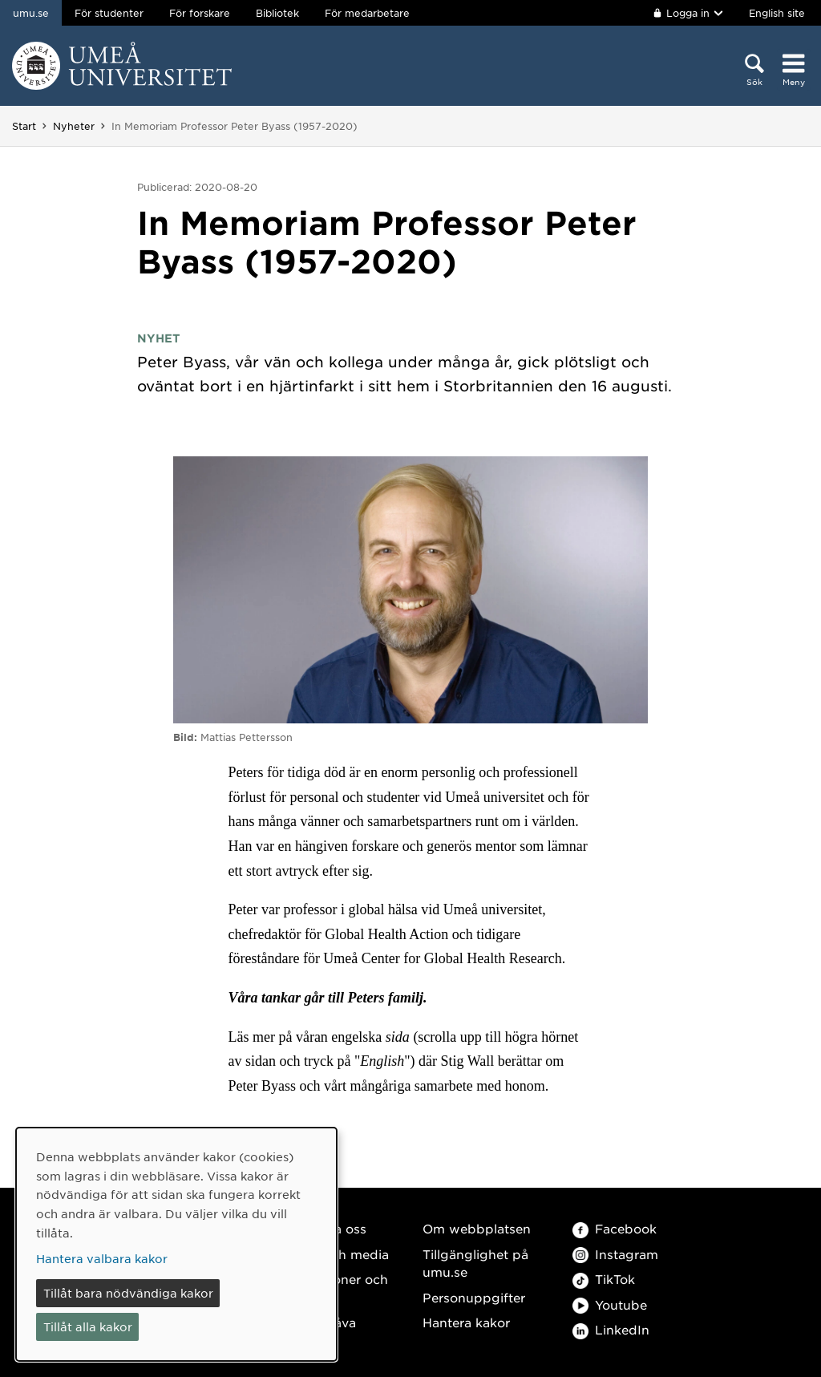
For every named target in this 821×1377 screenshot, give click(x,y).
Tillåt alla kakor (87, 1326)
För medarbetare (367, 12)
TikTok (603, 1278)
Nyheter (74, 125)
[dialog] (176, 1244)
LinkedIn (610, 1329)
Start (24, 125)
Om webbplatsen (477, 1228)
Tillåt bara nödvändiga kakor (128, 1293)
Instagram (615, 1254)
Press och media (337, 1254)
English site (777, 12)
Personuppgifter (474, 1297)
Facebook (614, 1228)
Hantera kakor (466, 1322)
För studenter (109, 12)
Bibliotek (277, 12)
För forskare (199, 12)
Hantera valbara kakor (102, 1258)
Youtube (609, 1304)
